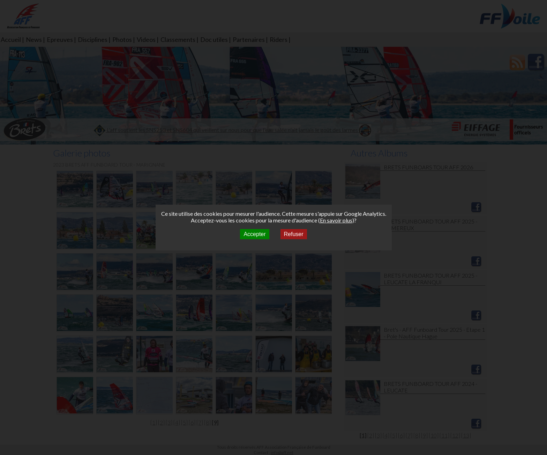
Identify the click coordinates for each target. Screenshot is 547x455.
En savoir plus (336, 220)
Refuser (294, 234)
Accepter (254, 234)
